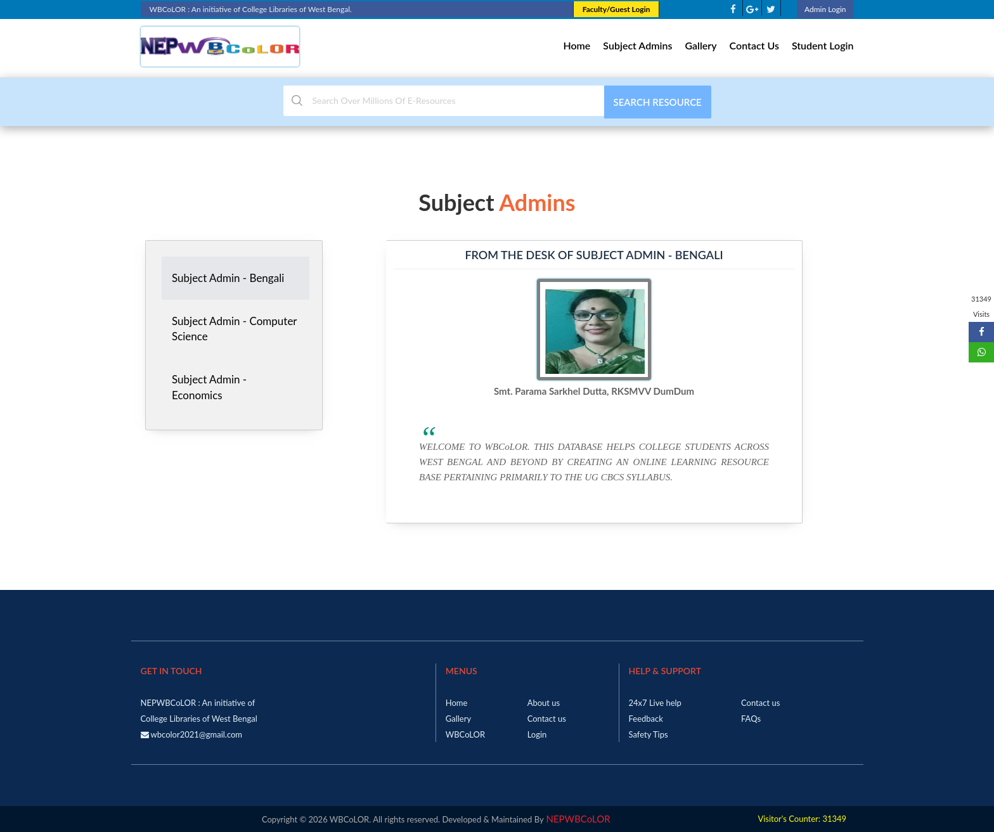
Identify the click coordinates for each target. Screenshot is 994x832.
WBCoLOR (465, 734)
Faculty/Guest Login (616, 9)
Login (537, 734)
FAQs (751, 719)
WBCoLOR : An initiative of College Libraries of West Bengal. (357, 9)
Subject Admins (637, 45)
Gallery (700, 45)
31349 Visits (981, 306)
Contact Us (754, 45)
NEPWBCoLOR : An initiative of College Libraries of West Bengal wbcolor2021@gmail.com (199, 718)
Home (576, 45)
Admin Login (825, 9)
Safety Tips (648, 734)
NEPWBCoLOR (577, 818)
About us (543, 703)
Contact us (546, 719)
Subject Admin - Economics (209, 387)
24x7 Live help (655, 703)
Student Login (823, 45)
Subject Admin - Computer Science (234, 328)
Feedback (646, 719)
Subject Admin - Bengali (228, 278)
